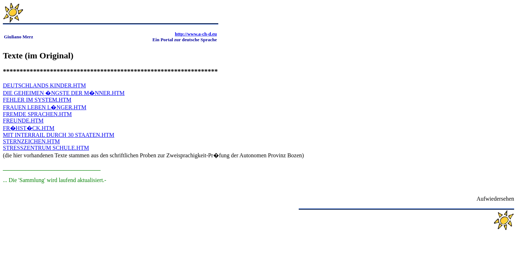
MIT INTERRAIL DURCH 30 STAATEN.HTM (58, 135)
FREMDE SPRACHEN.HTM (37, 114)
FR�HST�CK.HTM (29, 128)
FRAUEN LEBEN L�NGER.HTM (44, 107)
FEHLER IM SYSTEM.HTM (37, 100)
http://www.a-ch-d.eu (196, 34)
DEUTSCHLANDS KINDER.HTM (44, 85)
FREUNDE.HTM (23, 121)
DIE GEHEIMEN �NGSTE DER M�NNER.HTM (64, 93)
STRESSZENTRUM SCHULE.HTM (46, 148)
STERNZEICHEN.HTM (31, 141)
